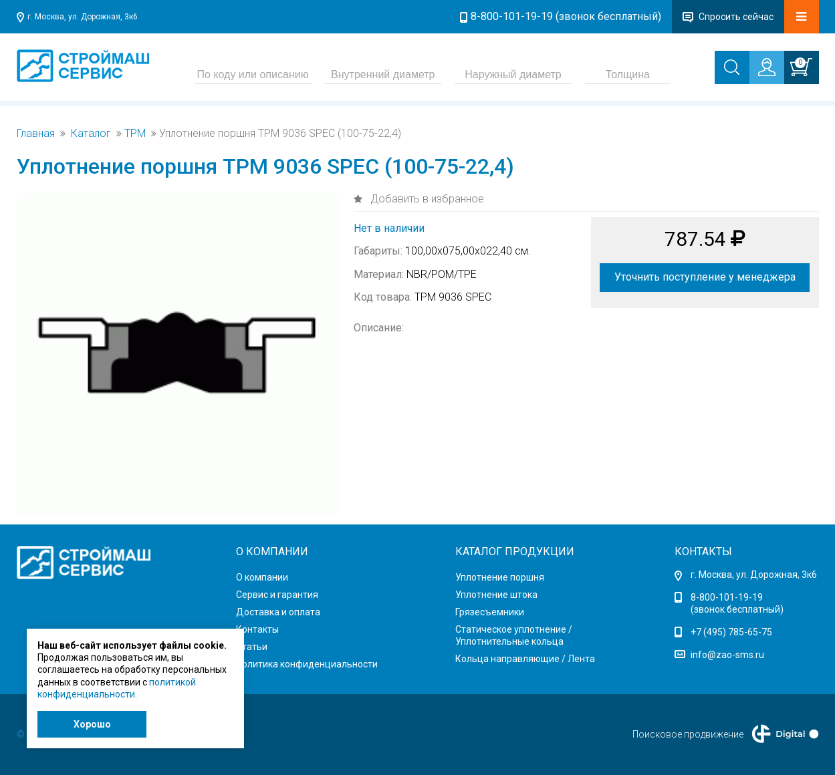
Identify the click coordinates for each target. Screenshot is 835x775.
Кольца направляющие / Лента (525, 658)
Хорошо (92, 724)
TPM (135, 134)
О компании (262, 577)
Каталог (91, 134)
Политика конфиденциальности (307, 664)
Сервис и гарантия (277, 594)
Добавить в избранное (426, 198)
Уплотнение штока (496, 594)
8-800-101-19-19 (727, 597)
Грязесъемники (489, 612)
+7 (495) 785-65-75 (731, 632)
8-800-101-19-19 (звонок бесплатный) (566, 16)
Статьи (251, 646)
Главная (36, 134)
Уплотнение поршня (499, 577)
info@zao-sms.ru (727, 654)
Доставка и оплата (278, 612)
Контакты (257, 629)
